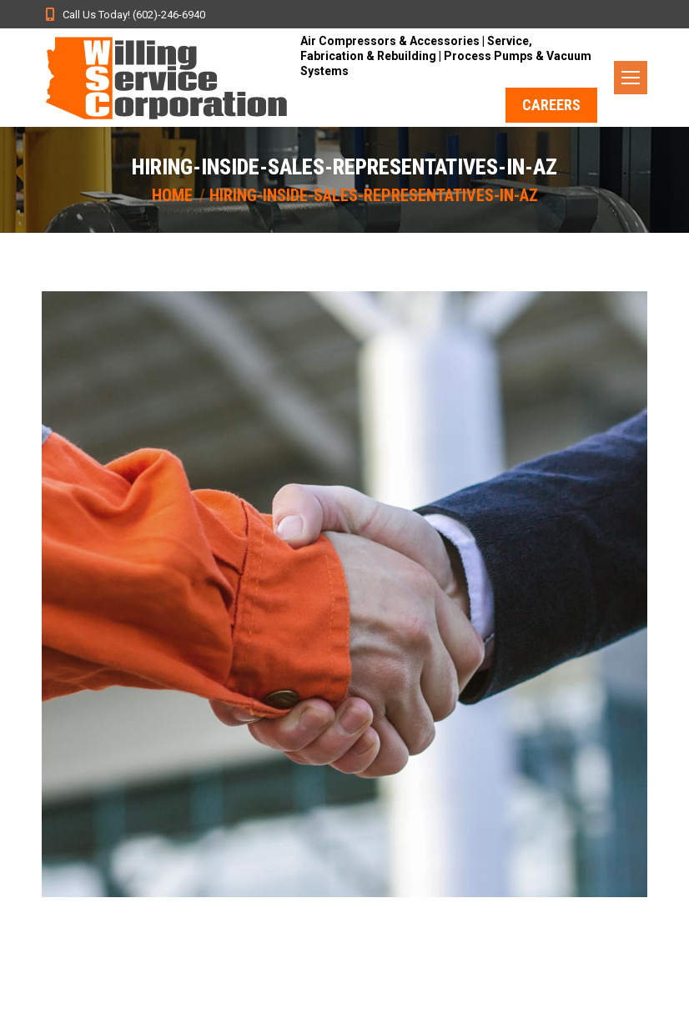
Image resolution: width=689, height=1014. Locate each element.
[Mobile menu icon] (630, 77)
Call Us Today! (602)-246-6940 (123, 14)
